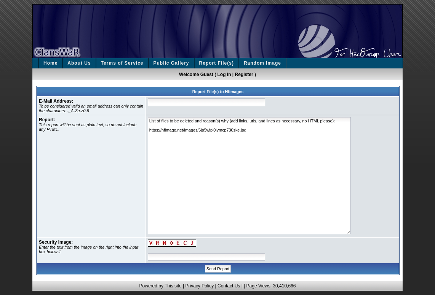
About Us (79, 63)
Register (244, 74)
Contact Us (229, 286)
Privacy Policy (199, 286)
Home (50, 63)
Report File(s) (216, 63)
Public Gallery (171, 63)
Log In (224, 74)
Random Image (262, 63)
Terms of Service (122, 63)
